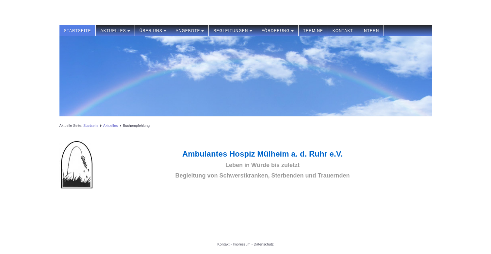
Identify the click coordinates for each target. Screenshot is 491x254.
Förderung (278, 30)
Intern (371, 30)
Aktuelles (115, 30)
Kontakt (343, 30)
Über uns (152, 30)
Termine (313, 30)
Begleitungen (232, 30)
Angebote (190, 30)
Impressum (241, 244)
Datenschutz (264, 244)
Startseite (77, 30)
